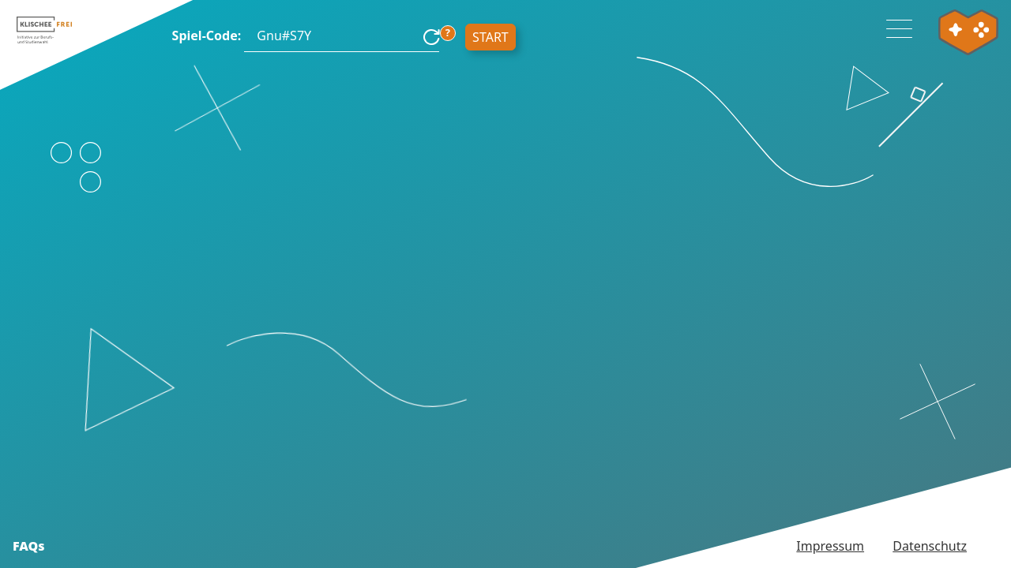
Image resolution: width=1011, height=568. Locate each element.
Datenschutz (930, 546)
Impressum (830, 546)
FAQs (29, 546)
